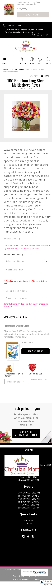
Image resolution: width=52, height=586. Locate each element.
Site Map (36, 579)
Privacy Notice (33, 576)
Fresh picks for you (26, 416)
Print (34, 76)
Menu (4, 63)
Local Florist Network (20, 579)
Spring (21, 69)
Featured (13, 69)
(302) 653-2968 (14, 25)
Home (5, 69)
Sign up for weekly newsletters (26, 433)
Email (45, 76)
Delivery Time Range (14, 269)
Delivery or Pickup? (14, 254)
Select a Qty (9, 238)
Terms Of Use (18, 576)
